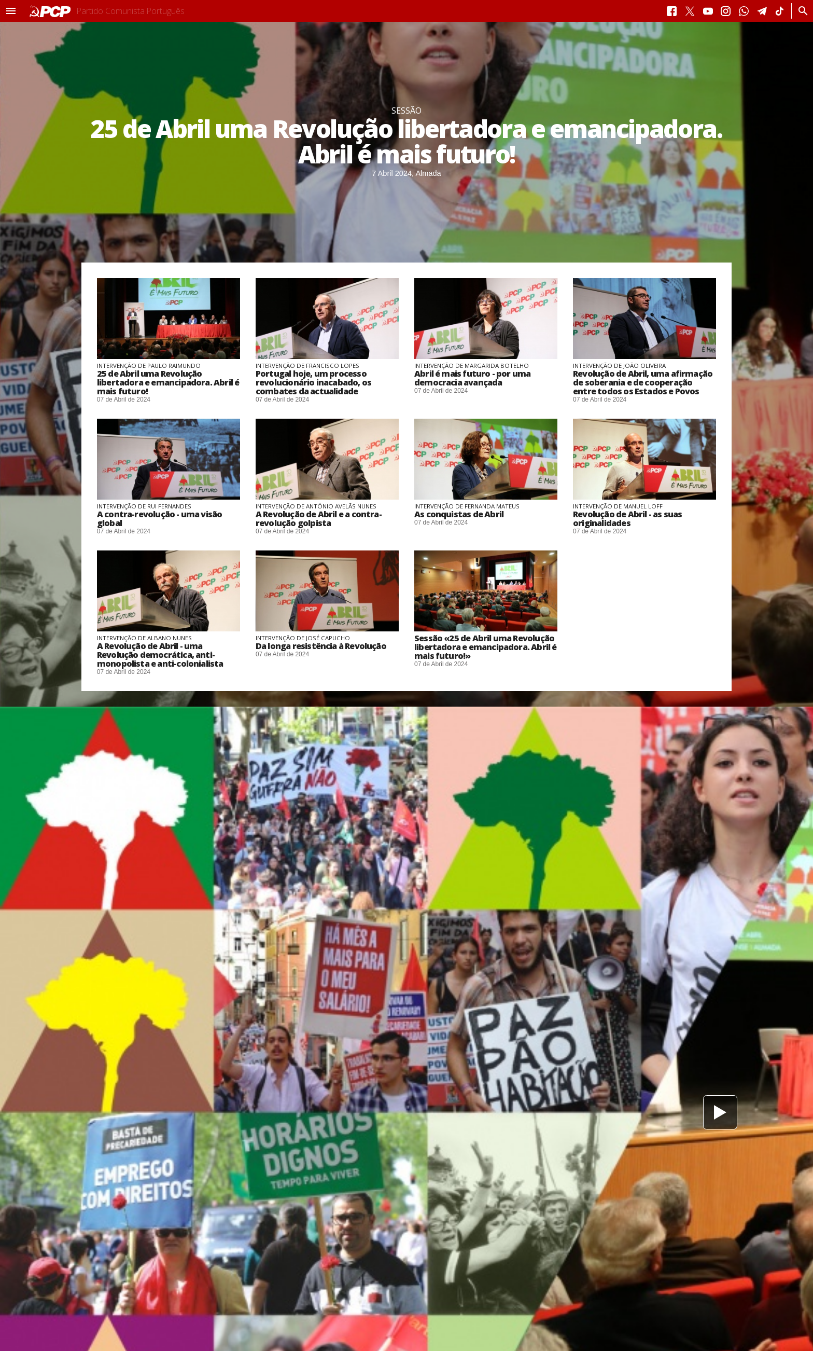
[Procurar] (800, 11)
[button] (11, 11)
